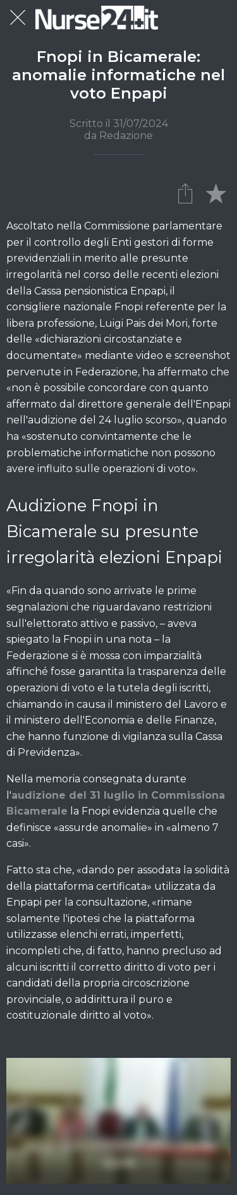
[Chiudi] (17, 17)
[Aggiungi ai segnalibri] (215, 193)
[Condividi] (185, 193)
